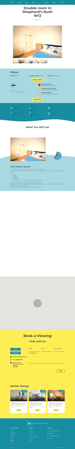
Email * (46, 349)
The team (53, 2)
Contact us (51, 438)
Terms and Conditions (33, 436)
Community (31, 438)
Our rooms (12, 2)
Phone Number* (59, 349)
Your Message (47, 357)
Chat (15, 349)
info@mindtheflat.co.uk (53, 435)
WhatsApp (15, 352)
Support (26, 2)
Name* (34, 349)
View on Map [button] (37, 99)
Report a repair (62, 2)
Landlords (46, 2)
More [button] (18, 410)
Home (30, 440)
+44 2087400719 (17, 359)
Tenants (19, 2)
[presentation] (36, 367)
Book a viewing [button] (37, 79)
